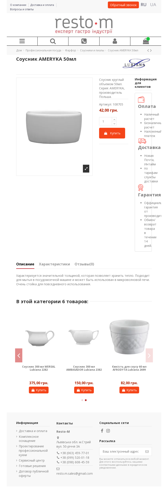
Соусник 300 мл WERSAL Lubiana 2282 (38, 368)
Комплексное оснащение (29, 438)
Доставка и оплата (42, 5)
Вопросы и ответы (22, 9)
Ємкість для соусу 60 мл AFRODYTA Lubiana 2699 (129, 368)
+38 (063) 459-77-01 (74, 453)
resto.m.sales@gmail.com (74, 473)
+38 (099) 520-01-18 (74, 457)
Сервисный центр (32, 460)
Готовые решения (32, 466)
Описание (25, 264)
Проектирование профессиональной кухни (33, 450)
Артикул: (105, 104)
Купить (112, 133)
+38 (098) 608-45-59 (74, 462)
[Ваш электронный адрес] (121, 451)
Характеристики (54, 264)
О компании (18, 5)
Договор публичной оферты (34, 473)
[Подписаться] (147, 451)
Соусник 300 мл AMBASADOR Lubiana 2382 (84, 368)
